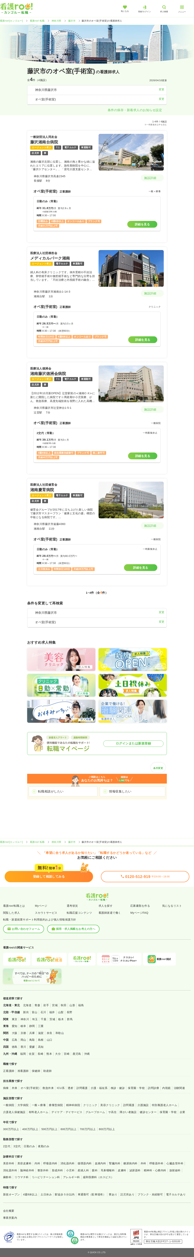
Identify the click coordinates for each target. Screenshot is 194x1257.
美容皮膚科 (24, 1163)
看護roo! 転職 (37, 20)
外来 (14, 1088)
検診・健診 (118, 1088)
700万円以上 (88, 1129)
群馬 (70, 1019)
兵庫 (32, 1033)
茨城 (52, 1019)
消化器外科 (10, 1170)
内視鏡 (166, 1088)
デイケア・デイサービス (66, 1112)
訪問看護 (82, 1088)
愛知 (14, 1026)
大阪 (14, 1033)
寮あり (113, 1194)
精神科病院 (73, 1105)
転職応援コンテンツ (79, 912)
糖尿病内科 (130, 1163)
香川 (23, 1046)
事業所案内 (10, 1217)
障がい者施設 (128, 1112)
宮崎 (66, 1053)
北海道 (27, 1005)
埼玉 (35, 1019)
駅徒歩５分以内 (64, 1194)
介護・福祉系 (99, 1088)
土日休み (46, 1194)
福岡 (23, 1053)
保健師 (36, 1070)
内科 (37, 1163)
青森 (37, 1005)
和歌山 (59, 1033)
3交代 (17, 1146)
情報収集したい (120, 791)
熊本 (49, 1053)
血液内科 (100, 1163)
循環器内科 (85, 1163)
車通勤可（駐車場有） (92, 1194)
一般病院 (8, 1105)
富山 (34, 1012)
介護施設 (143, 1105)
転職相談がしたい (51, 791)
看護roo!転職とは (14, 905)
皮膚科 (122, 1170)
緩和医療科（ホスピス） (98, 1177)
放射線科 (175, 1170)
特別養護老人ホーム (164, 1105)
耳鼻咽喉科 (108, 1170)
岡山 (23, 1039)
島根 (41, 1039)
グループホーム (95, 1112)
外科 (143, 1163)
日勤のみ (29, 1146)
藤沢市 (71, 20)
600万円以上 (69, 1129)
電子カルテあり (176, 1194)
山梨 (61, 1012)
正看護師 (8, 1070)
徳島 (14, 1046)
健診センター (148, 1112)
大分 (58, 1053)
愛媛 (32, 1046)
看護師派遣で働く (110, 912)
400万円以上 (30, 1129)
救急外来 (48, 1088)
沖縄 (87, 1053)
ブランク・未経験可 (150, 1194)
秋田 (63, 1005)
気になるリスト (172, 905)
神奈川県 (56, 20)
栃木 (61, 1019)
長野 (69, 1012)
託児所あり (127, 1194)
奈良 (49, 1033)
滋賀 (41, 1033)
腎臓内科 (114, 1163)
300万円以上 (11, 1129)
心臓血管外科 (174, 1163)
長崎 (40, 1053)
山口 (49, 1039)
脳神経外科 (27, 1170)
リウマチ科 (22, 1177)
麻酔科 (7, 1177)
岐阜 (23, 1026)
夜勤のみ (43, 1146)
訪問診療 (153, 1088)
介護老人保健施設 (14, 1112)
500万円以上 (49, 1129)
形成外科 (57, 1170)
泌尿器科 (135, 1170)
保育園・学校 (136, 1088)
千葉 (43, 1019)
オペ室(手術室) (30, 1088)
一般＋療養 (39, 1105)
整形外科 (43, 1170)
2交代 (6, 1146)
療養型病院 (56, 1105)
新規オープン (11, 1194)
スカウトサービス (46, 912)
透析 (70, 1088)
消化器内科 (67, 1163)
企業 (182, 1112)
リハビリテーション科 (46, 1177)
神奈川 (25, 1019)
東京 (14, 1019)
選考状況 (72, 905)
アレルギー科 (71, 1177)
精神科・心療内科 (155, 1170)
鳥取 (32, 1039)
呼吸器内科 (50, 1163)
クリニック (90, 1105)
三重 (41, 1026)
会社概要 (8, 1210)
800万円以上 (107, 1129)
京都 (23, 1033)
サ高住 (112, 1112)
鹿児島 (77, 1053)
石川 (43, 1012)
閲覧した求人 (11, 912)
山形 (72, 1005)
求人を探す (106, 905)
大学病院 (23, 1105)
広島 (14, 1039)
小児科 (70, 1170)
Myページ (41, 905)
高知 (41, 1046)
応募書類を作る (140, 905)
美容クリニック (110, 1105)
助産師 (47, 1070)
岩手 (46, 1005)
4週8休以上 (30, 1194)
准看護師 (23, 1070)
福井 (52, 1012)
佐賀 (32, 1053)
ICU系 (61, 1088)
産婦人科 (83, 1170)
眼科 (95, 1170)
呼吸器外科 (156, 1163)
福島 (81, 1005)
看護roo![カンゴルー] (11, 20)
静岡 (32, 1026)
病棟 (6, 1088)
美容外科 (8, 1163)
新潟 (26, 1012)
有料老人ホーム (38, 1112)
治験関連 (179, 1088)
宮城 (55, 1005)
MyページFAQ (139, 912)
